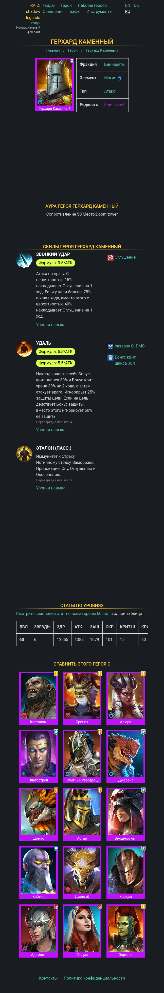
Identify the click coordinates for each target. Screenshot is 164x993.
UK (136, 5)
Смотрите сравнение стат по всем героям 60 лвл (63, 613)
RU (127, 11)
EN (127, 5)
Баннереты (114, 64)
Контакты (48, 978)
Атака (109, 91)
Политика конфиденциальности (94, 978)
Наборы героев (92, 5)
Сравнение (53, 11)
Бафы (74, 11)
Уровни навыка (51, 324)
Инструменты (99, 11)
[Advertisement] (82, 151)
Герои (66, 5)
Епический (114, 104)
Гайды (49, 5)
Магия (110, 77)
